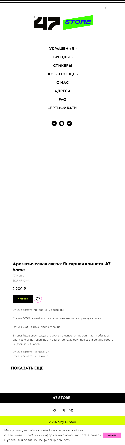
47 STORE (61, 397)
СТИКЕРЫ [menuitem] (62, 65)
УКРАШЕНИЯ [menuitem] (62, 48)
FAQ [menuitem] (62, 99)
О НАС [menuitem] (62, 82)
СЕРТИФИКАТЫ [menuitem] (62, 107)
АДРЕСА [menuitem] (62, 90)
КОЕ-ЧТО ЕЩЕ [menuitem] (62, 74)
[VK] (54, 125)
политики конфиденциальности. (47, 440)
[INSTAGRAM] (61, 125)
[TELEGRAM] (69, 125)
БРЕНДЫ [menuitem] (62, 57)
